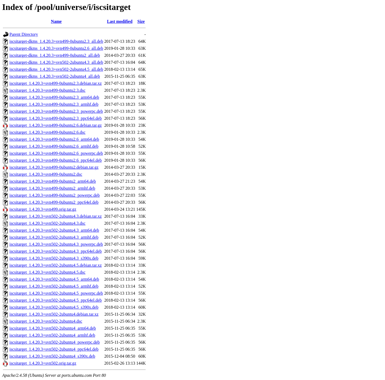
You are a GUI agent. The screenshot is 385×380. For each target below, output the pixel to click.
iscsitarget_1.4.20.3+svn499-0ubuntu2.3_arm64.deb (54, 97)
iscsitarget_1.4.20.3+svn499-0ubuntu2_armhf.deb (52, 188)
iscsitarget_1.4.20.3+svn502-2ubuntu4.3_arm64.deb (54, 230)
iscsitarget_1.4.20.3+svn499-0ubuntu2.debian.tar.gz (53, 167)
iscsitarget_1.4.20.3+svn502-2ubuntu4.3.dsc (47, 223)
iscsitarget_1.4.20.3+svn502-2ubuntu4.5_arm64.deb (54, 279)
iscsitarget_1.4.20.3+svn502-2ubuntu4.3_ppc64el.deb (55, 251)
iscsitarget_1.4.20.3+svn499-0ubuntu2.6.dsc (47, 132)
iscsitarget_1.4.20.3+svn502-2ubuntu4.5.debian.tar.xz (55, 265)
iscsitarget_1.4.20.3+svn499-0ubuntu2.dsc (45, 174)
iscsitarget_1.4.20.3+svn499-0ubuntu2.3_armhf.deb (53, 104)
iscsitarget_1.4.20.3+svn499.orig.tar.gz (42, 209)
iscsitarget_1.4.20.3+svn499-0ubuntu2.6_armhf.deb (53, 146)
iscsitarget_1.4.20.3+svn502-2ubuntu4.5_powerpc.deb (56, 293)
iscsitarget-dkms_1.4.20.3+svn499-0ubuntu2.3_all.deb (56, 41)
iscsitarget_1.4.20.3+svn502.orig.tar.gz (42, 363)
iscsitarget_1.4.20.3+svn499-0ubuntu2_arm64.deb (52, 181)
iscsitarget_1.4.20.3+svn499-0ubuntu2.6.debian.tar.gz (55, 125)
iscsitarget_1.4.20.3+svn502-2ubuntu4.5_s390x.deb (53, 307)
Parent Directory (23, 34)
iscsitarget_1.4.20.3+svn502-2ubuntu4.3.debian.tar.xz (55, 216)
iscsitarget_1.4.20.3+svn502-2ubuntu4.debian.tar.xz (53, 314)
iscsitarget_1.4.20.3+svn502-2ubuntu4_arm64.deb (52, 328)
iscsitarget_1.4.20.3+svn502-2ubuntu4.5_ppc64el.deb (55, 300)
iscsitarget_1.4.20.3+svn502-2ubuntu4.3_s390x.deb (53, 258)
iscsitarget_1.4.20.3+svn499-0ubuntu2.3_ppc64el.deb (55, 118)
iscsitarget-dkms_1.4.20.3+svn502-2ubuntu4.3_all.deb (56, 62)
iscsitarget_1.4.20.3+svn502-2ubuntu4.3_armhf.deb (53, 237)
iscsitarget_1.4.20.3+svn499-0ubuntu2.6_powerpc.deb (56, 153)
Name (56, 21)
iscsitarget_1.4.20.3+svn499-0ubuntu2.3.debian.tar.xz (55, 83)
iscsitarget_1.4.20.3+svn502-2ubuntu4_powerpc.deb (54, 342)
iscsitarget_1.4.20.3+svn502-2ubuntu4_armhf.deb (52, 335)
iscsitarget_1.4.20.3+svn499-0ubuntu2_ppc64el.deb (53, 202)
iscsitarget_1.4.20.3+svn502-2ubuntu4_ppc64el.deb (53, 349)
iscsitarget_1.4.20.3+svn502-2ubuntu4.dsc (45, 321)
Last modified (120, 21)
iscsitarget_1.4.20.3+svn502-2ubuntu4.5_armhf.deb (53, 286)
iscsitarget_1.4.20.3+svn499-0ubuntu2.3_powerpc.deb (56, 111)
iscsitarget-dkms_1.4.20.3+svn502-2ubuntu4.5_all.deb (56, 69)
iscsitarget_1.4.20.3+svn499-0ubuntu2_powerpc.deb (54, 195)
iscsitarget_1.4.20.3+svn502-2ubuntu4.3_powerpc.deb (56, 244)
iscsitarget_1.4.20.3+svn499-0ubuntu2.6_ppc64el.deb (55, 160)
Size (141, 21)
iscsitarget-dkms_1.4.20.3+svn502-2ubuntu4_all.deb (54, 76)
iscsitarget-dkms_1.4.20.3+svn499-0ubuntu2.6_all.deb (56, 48)
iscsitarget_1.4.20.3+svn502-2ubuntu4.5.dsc (47, 272)
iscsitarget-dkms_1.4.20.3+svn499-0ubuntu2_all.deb (54, 55)
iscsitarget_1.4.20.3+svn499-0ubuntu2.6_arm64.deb (54, 139)
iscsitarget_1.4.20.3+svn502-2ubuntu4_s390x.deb (52, 356)
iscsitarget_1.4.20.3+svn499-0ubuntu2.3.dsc (47, 90)
